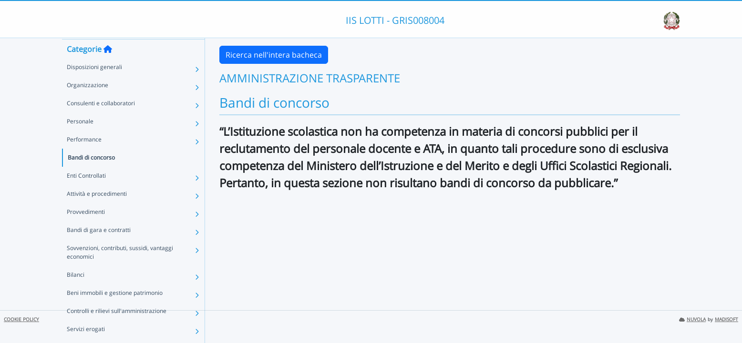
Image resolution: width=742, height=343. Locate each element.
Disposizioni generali (94, 85)
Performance (84, 157)
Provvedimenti (86, 230)
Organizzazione (87, 103)
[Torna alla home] (107, 67)
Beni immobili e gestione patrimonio (115, 311)
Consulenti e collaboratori (101, 121)
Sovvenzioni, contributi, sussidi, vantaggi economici (120, 270)
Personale (80, 139)
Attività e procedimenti (97, 212)
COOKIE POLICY (21, 319)
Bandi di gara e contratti (99, 248)
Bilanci (75, 293)
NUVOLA (692, 319)
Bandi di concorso (91, 176)
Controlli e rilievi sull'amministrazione (116, 329)
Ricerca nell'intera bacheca (274, 55)
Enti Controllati (86, 194)
